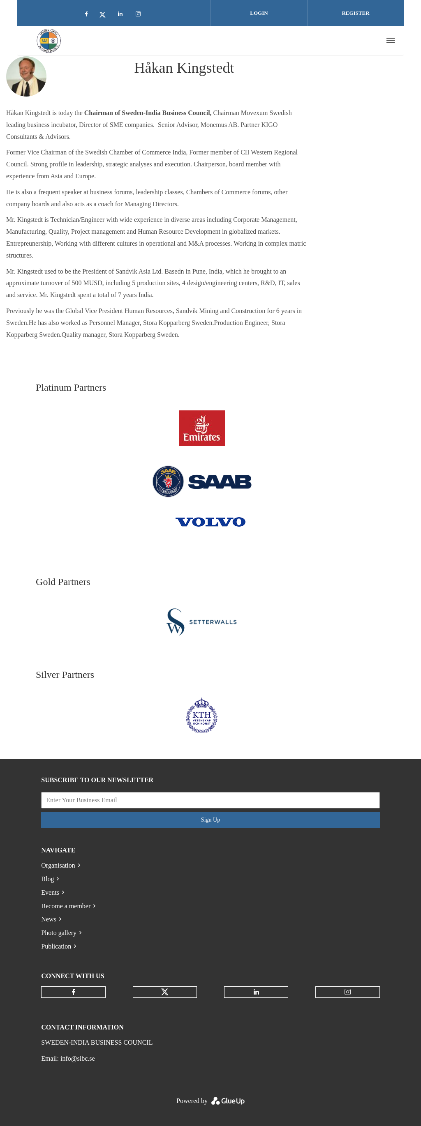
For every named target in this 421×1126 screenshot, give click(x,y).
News (48, 919)
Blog (47, 878)
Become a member (65, 906)
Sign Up (210, 820)
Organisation (58, 865)
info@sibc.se (77, 1058)
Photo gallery (58, 932)
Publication (56, 946)
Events (50, 892)
